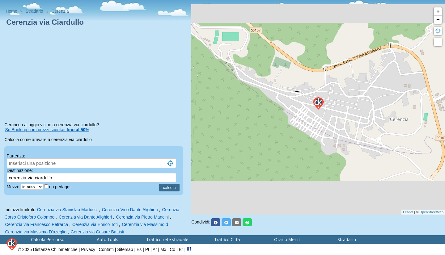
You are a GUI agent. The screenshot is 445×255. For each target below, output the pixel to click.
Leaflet (408, 212)
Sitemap (125, 249)
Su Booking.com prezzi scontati (47, 129)
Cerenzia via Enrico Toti (95, 224)
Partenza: (16, 155)
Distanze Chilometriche (55, 249)
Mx (163, 249)
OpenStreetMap (431, 212)
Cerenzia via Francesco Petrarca (36, 224)
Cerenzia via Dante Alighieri (85, 217)
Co (172, 249)
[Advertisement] (95, 75)
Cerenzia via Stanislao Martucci (67, 209)
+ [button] (438, 11)
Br (181, 249)
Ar (155, 249)
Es (139, 249)
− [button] (438, 19)
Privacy (88, 249)
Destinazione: (20, 170)
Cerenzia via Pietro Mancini (142, 217)
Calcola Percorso (47, 239)
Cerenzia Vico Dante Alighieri (130, 209)
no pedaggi (60, 186)
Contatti (106, 249)
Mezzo (14, 186)
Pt (147, 249)
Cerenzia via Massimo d (145, 224)
